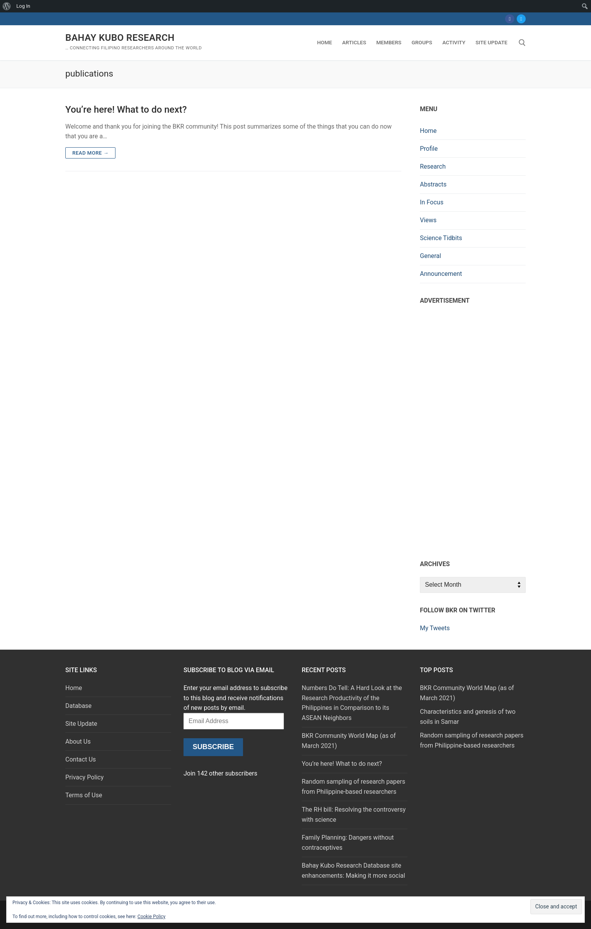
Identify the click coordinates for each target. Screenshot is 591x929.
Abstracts (433, 184)
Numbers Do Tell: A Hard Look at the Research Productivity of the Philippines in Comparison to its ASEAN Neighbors (352, 703)
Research (433, 166)
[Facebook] (509, 18)
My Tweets (435, 628)
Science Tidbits (441, 238)
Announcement (441, 273)
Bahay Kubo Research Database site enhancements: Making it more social (353, 870)
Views (428, 220)
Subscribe (213, 747)
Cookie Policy (152, 916)
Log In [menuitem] (23, 6)
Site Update (81, 723)
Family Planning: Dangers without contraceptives (348, 842)
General (430, 256)
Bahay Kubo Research (120, 37)
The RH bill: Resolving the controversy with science (354, 814)
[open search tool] (522, 42)
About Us (78, 741)
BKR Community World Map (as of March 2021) (349, 740)
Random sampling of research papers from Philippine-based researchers (353, 786)
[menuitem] (7, 6)
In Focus (431, 202)
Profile (429, 148)
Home (428, 130)
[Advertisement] (473, 430)
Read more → (90, 153)
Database (78, 705)
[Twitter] (521, 18)
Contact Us (80, 759)
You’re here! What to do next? (126, 109)
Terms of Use (83, 795)
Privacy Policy (84, 777)
